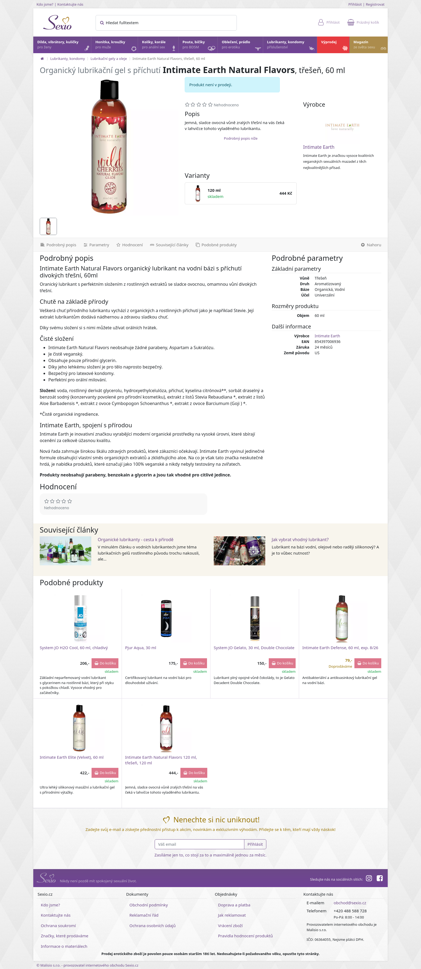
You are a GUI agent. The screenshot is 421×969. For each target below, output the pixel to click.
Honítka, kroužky (116, 45)
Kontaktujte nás (70, 4)
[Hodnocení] (129, 244)
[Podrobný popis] (56, 244)
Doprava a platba (234, 904)
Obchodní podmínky (148, 904)
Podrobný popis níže (240, 138)
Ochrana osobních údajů (152, 925)
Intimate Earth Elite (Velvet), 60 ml (72, 757)
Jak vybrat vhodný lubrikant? (300, 540)
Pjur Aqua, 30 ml (140, 647)
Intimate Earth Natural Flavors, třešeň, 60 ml (169, 58)
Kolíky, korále (160, 45)
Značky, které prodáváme (64, 935)
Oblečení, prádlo (242, 46)
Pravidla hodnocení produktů (245, 935)
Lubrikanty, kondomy (291, 45)
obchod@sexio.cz (350, 902)
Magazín (370, 45)
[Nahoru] (372, 244)
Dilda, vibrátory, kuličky (63, 45)
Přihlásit (355, 4)
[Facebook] (379, 879)
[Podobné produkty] (216, 244)
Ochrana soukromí (58, 925)
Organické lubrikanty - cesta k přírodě (135, 540)
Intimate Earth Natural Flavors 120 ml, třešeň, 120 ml (161, 759)
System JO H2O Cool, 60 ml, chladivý (74, 647)
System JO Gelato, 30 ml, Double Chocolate (254, 647)
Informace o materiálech (64, 946)
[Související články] (169, 244)
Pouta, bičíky (200, 46)
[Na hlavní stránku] (42, 58)
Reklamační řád (143, 915)
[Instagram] (368, 879)
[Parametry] (95, 244)
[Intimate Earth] (342, 127)
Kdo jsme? (45, 4)
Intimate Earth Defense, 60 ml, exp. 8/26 (340, 647)
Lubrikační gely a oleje (108, 58)
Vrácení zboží (230, 925)
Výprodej (335, 45)
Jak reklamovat (232, 915)
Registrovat (375, 4)
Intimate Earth (319, 147)
